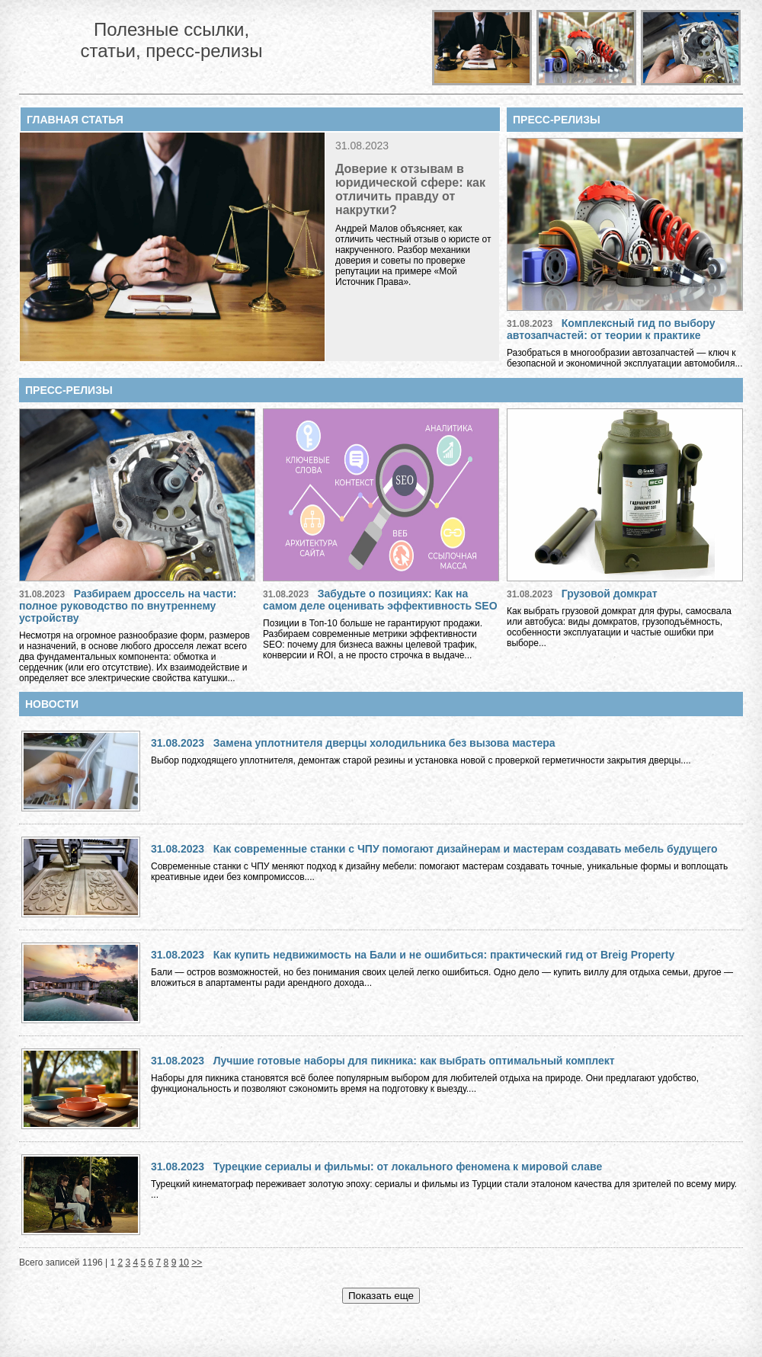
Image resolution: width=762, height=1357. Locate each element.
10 (184, 1262)
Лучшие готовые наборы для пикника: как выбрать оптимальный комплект (414, 1061)
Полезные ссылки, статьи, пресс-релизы (171, 40)
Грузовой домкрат (610, 593)
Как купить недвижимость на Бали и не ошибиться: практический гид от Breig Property (444, 955)
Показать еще (381, 1295)
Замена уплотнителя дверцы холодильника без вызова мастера (384, 743)
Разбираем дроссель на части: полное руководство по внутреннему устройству (127, 605)
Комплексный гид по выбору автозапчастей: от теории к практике (611, 329)
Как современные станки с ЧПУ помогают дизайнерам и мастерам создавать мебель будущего (465, 849)
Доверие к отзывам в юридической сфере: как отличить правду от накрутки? (410, 189)
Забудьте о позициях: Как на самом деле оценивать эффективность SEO (380, 599)
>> (196, 1262)
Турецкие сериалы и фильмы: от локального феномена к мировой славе (407, 1166)
